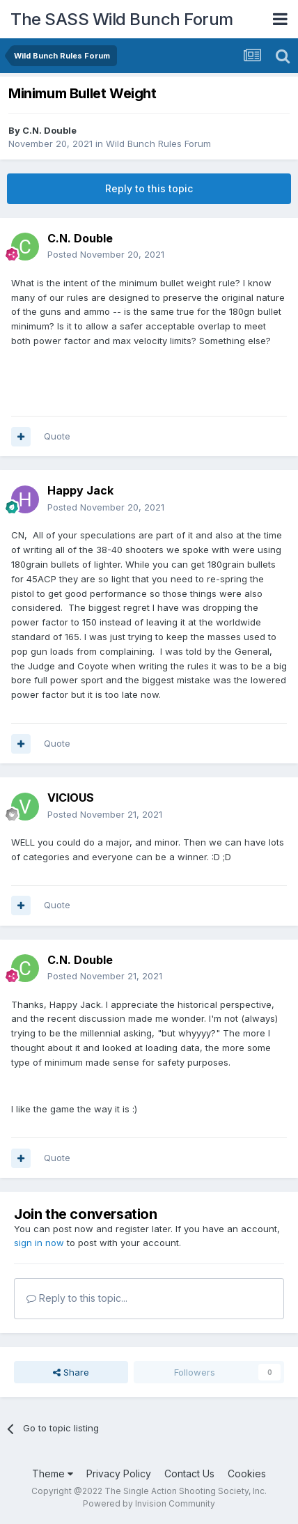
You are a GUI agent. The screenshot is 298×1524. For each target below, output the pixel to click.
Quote (57, 436)
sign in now (39, 1242)
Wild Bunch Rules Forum (158, 143)
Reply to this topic (149, 188)
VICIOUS (70, 797)
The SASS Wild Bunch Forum (121, 19)
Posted (105, 254)
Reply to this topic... (76, 1298)
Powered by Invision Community (149, 1503)
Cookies (247, 1473)
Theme (52, 1473)
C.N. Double (49, 130)
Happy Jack (80, 490)
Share (71, 1372)
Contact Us (189, 1473)
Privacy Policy (118, 1473)
